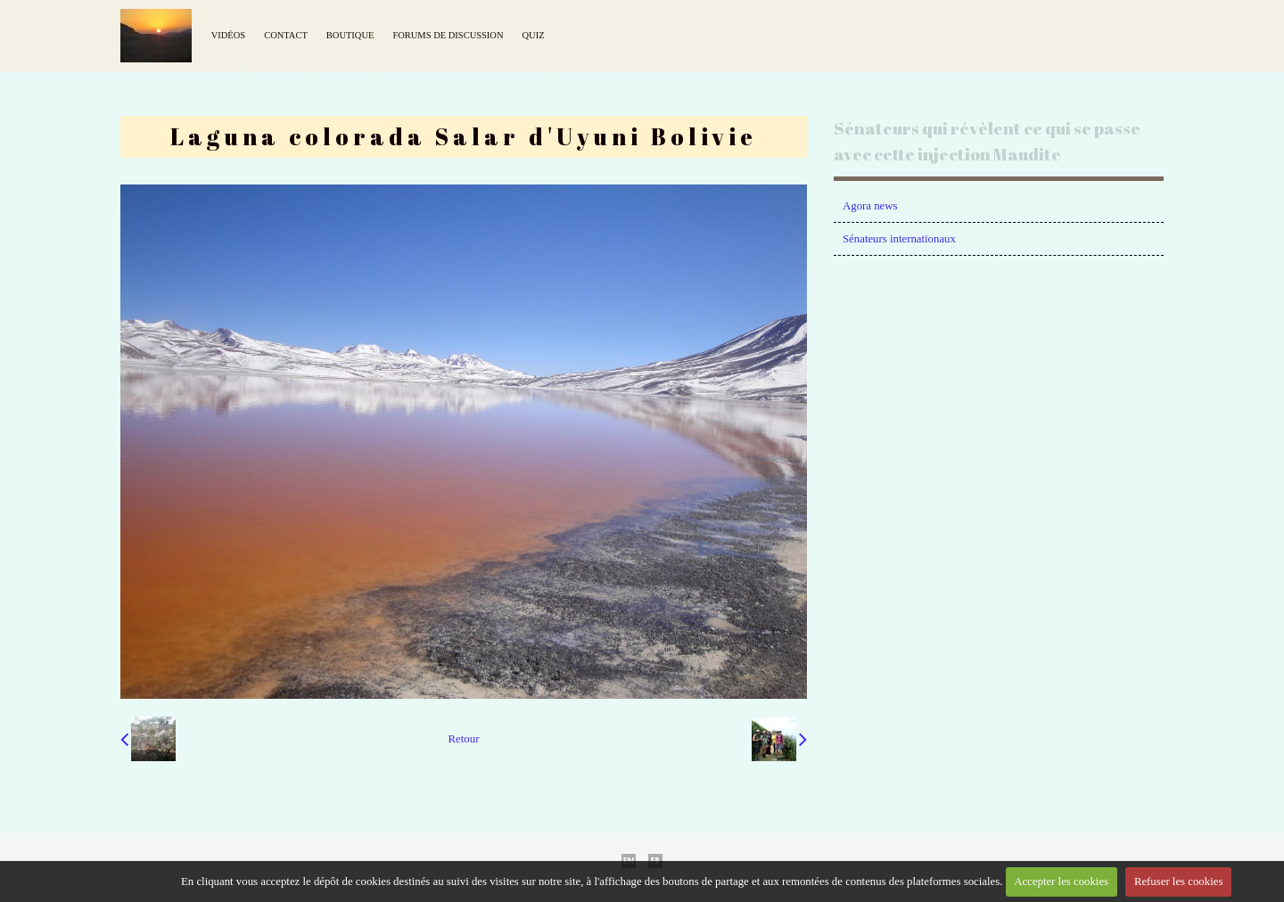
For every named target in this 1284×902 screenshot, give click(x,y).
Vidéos (228, 35)
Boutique (350, 35)
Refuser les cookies (1178, 881)
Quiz (534, 35)
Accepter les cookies (1061, 881)
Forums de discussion (447, 35)
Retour (464, 739)
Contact (286, 35)
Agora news (870, 206)
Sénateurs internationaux (899, 239)
